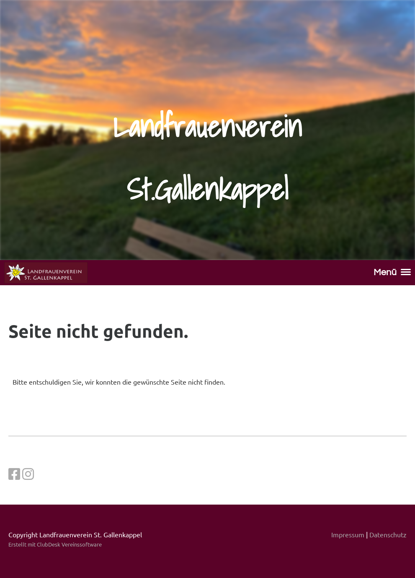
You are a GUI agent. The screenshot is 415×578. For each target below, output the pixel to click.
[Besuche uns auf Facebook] (14, 474)
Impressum (347, 534)
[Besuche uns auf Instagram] (28, 474)
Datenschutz (388, 534)
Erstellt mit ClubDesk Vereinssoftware (55, 544)
